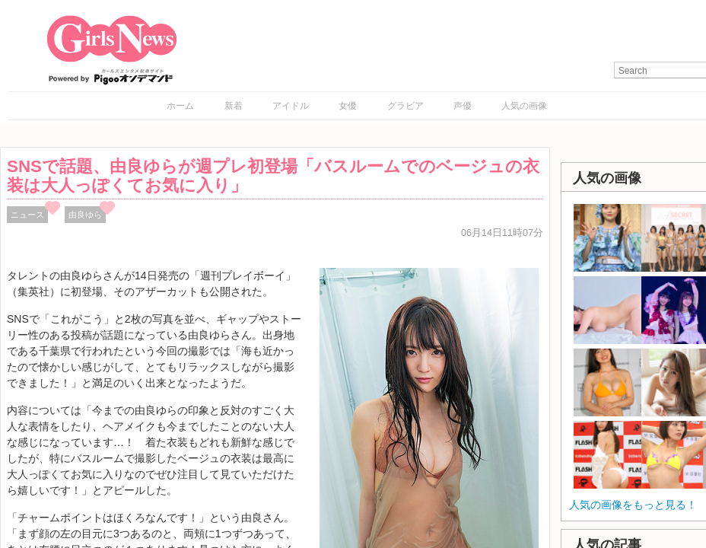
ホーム (180, 105)
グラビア (405, 105)
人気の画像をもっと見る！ (633, 505)
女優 (348, 105)
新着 (233, 105)
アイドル (290, 105)
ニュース (27, 214)
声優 (462, 105)
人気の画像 (524, 105)
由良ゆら (85, 214)
